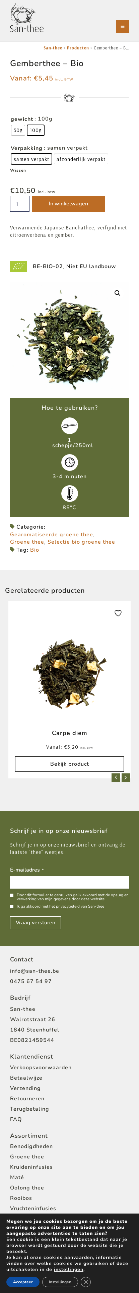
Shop (17, 1267)
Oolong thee (27, 1187)
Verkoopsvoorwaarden (41, 1067)
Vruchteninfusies (33, 1208)
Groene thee (27, 542)
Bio (34, 550)
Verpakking (27, 148)
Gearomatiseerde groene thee (51, 534)
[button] (118, 293)
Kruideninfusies (31, 1167)
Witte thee (25, 1219)
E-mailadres (27, 870)
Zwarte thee (27, 1229)
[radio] (18, 130)
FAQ (16, 1119)
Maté (17, 1177)
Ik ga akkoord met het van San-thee (60, 906)
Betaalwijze (26, 1078)
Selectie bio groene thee (81, 542)
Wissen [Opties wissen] (18, 170)
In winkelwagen (68, 203)
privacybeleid (68, 906)
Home (18, 1256)
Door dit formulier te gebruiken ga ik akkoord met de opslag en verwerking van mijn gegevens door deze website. (73, 897)
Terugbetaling (29, 1109)
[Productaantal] (19, 204)
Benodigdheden (31, 1146)
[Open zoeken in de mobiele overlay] (74, 1285)
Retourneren (27, 1098)
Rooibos (21, 1198)
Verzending (25, 1088)
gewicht (22, 119)
